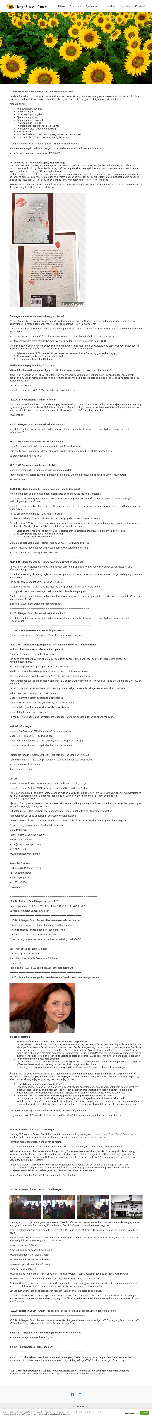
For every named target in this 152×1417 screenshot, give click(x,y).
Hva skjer (110, 6)
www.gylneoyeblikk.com (22, 1264)
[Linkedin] (79, 1394)
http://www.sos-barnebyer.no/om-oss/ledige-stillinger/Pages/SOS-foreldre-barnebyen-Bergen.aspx (74, 1360)
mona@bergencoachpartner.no (62, 390)
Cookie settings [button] (131, 1413)
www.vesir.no (17, 1245)
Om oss (74, 6)
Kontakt (140, 6)
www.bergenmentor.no (21, 1254)
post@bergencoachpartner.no (57, 967)
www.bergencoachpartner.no (25, 853)
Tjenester (91, 6)
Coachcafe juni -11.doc (65, 1323)
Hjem (61, 6)
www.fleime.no (17, 1273)
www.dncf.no (16, 414)
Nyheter (125, 6)
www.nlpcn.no (17, 887)
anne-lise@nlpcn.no (20, 877)
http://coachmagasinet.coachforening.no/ (31, 1337)
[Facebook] (72, 1394)
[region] (76, 48)
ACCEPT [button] (144, 1413)
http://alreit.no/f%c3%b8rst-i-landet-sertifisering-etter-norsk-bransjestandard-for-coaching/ (57, 1373)
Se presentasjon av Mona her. (25, 455)
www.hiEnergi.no (18, 1259)
